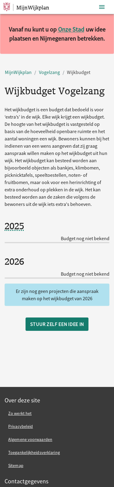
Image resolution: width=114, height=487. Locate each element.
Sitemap (15, 465)
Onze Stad (71, 29)
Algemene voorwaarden (30, 439)
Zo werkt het (20, 413)
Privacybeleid (20, 426)
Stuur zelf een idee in (57, 324)
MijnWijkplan (18, 72)
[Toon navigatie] (102, 7)
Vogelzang (49, 72)
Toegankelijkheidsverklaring (34, 452)
